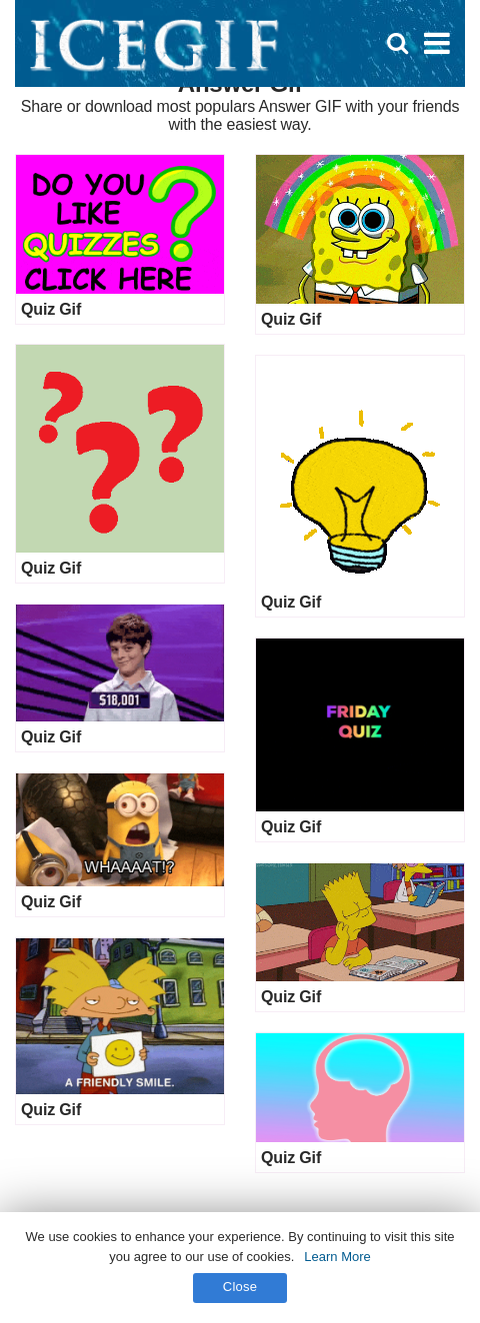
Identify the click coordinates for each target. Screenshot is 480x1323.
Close (240, 1286)
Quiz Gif (51, 309)
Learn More (337, 1256)
